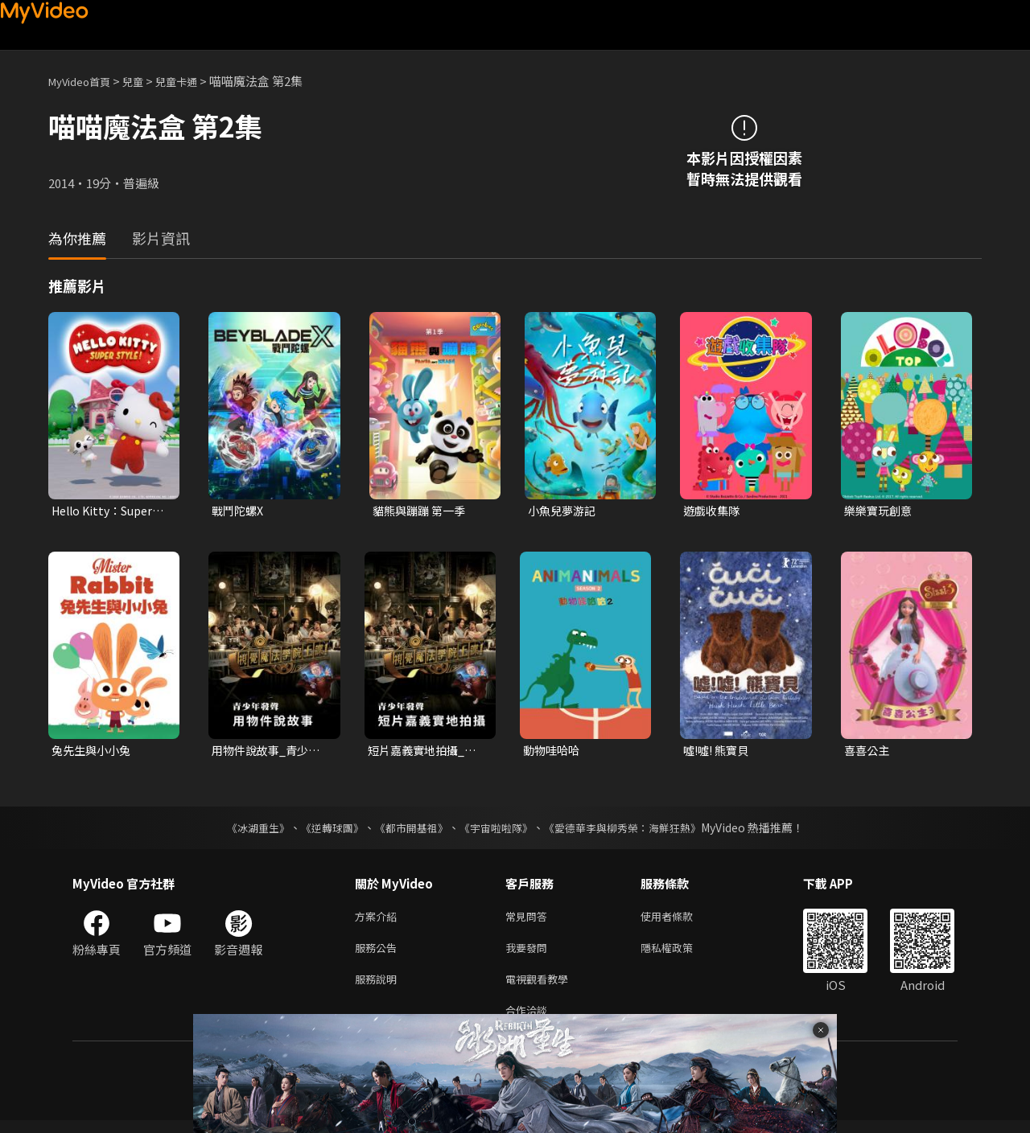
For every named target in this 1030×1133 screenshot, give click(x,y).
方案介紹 (379, 920)
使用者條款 (680, 920)
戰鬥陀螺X (239, 511)
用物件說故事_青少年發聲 (269, 752)
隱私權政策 (680, 954)
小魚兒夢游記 (564, 511)
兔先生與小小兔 (94, 752)
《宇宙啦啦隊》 (497, 831)
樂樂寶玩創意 (880, 511)
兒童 (146, 80)
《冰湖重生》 (244, 831)
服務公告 (379, 954)
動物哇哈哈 (553, 752)
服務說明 (379, 987)
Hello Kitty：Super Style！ (107, 511)
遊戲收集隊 (713, 511)
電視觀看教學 (541, 987)
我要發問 (529, 954)
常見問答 (529, 920)
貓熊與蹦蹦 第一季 (422, 511)
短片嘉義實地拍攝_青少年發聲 (425, 752)
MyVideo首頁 (85, 80)
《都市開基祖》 (407, 831)
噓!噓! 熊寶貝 (718, 752)
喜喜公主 (868, 752)
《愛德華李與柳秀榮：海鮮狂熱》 (632, 831)
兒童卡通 (194, 80)
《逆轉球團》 (322, 831)
